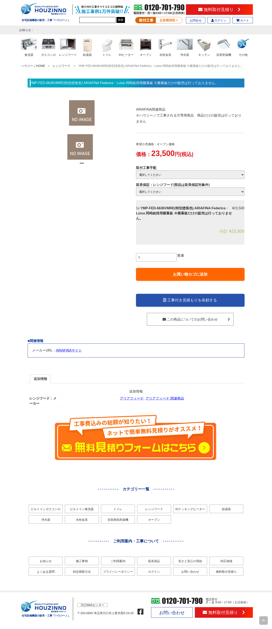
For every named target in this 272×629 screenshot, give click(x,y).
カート (242, 20)
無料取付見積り (219, 9)
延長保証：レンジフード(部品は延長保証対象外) (173, 185)
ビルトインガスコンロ (46, 509)
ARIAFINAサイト (69, 350)
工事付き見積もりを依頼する (190, 300)
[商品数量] (156, 257)
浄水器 (45, 519)
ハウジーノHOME (33, 66)
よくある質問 (46, 571)
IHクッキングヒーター (190, 509)
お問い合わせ (190, 571)
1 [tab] (82, 165)
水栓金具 (82, 519)
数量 (180, 255)
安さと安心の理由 (190, 561)
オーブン (154, 519)
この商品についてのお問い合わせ (196, 319)
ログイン (219, 20)
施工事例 (82, 561)
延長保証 (154, 561)
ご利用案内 (117, 561)
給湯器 (226, 509)
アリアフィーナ (132, 398)
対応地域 (226, 561)
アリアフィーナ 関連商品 (165, 398)
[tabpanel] (81, 147)
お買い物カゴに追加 (190, 274)
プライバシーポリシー (118, 571)
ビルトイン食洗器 (82, 509)
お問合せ (196, 20)
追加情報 (40, 379)
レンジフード (62, 66)
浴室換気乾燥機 (118, 519)
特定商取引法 (82, 571)
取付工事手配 (146, 168)
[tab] (40, 378)
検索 (120, 19)
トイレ (117, 509)
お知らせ (46, 561)
